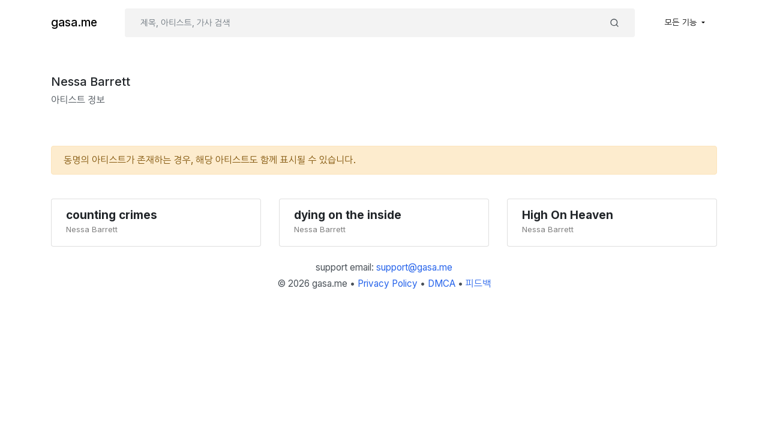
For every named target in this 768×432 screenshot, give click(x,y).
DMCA (441, 283)
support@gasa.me (414, 267)
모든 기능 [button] (682, 22)
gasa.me (74, 22)
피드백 (478, 283)
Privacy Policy (388, 283)
